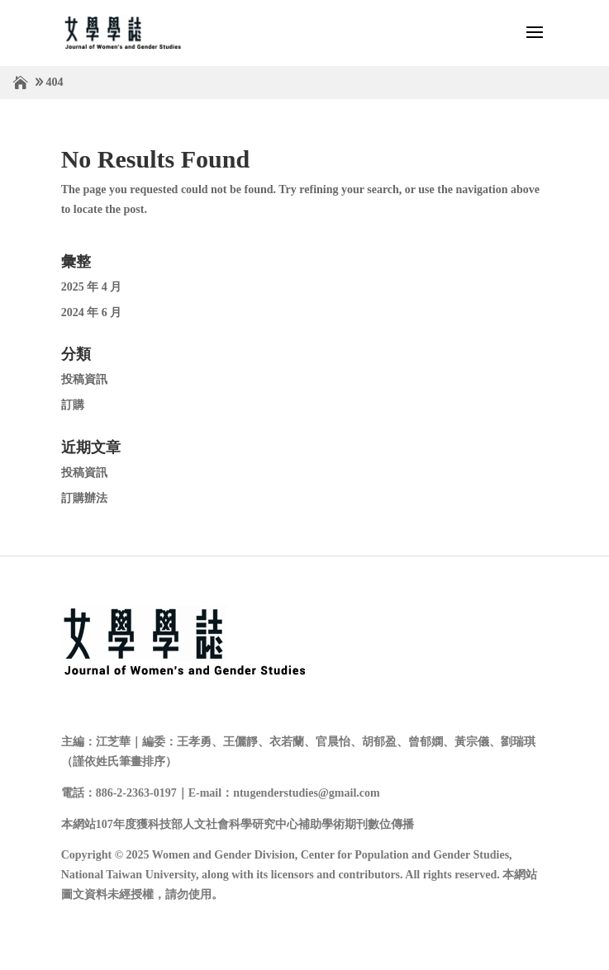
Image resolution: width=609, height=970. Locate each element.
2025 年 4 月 (91, 287)
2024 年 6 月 (91, 312)
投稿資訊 (84, 379)
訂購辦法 (84, 498)
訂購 (72, 405)
